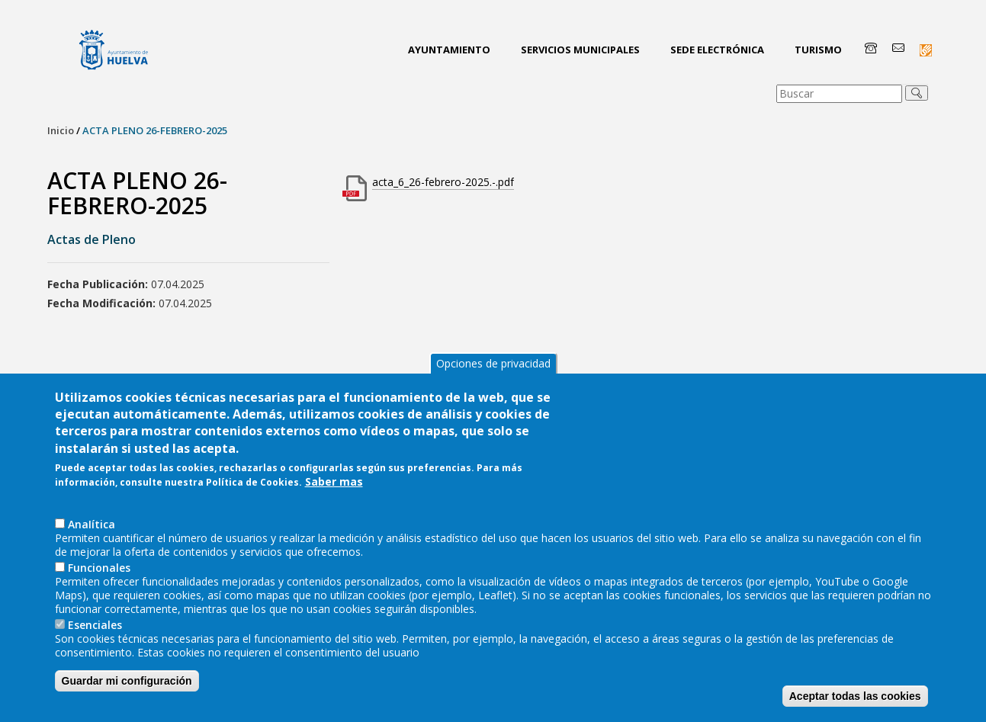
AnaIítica (91, 535)
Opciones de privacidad (493, 374)
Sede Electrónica (717, 49)
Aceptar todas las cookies (855, 707)
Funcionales (99, 578)
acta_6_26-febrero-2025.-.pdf (443, 182)
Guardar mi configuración (127, 691)
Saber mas (334, 493)
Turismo (818, 49)
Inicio (60, 130)
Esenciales (95, 635)
